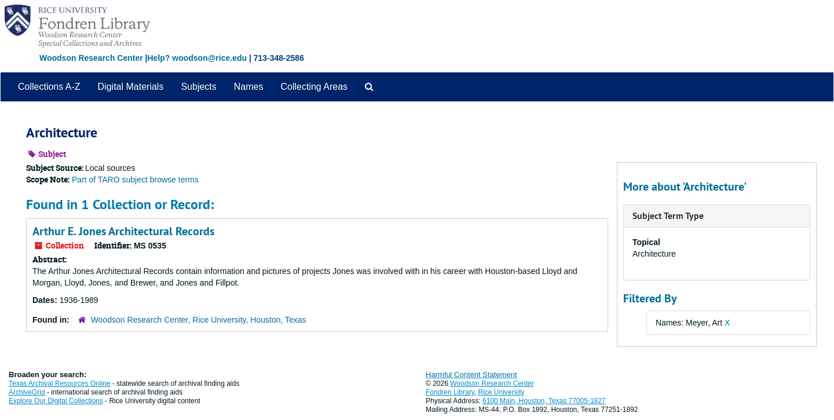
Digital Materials (131, 87)
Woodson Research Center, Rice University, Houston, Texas (198, 319)
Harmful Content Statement (471, 374)
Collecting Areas (314, 87)
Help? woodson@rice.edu (197, 58)
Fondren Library (450, 392)
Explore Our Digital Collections (56, 401)
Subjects (198, 87)
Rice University (501, 392)
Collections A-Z (49, 87)
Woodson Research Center (91, 58)
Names (249, 87)
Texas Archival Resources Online (59, 383)
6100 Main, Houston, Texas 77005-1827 (544, 401)
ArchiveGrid (27, 392)
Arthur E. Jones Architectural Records (123, 231)
